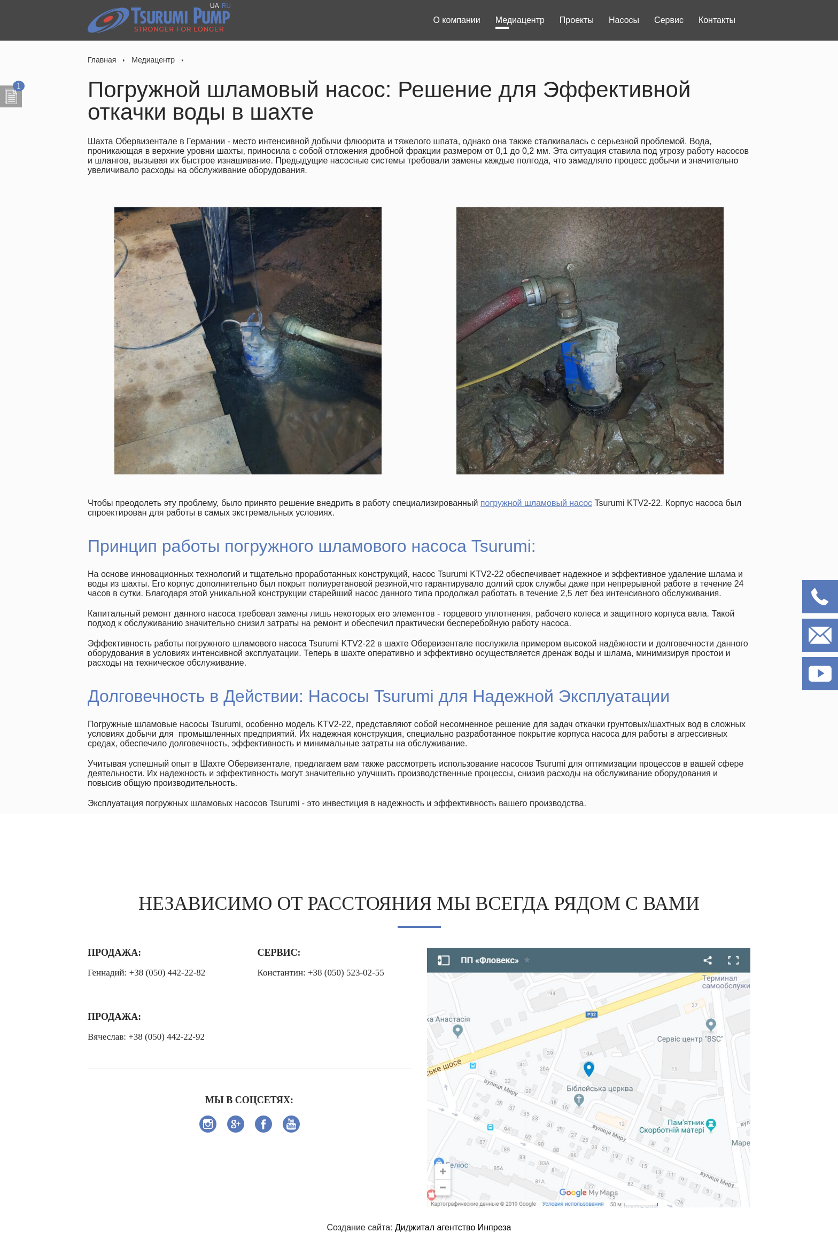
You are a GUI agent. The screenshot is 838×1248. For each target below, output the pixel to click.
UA (214, 6)
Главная (102, 60)
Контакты (717, 20)
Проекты (577, 20)
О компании (456, 20)
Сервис (669, 20)
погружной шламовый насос (536, 503)
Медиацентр (520, 20)
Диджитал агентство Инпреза (453, 1227)
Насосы (624, 20)
